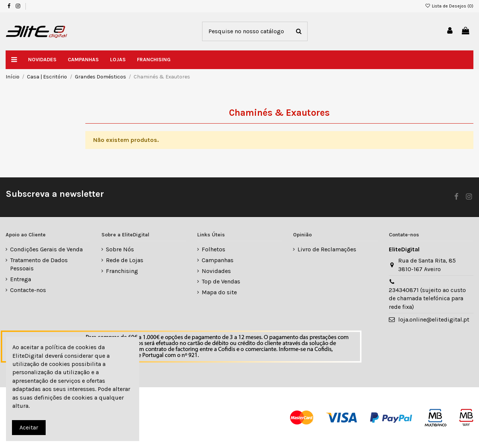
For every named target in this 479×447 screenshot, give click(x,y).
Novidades (216, 270)
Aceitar (28, 427)
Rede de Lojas (124, 260)
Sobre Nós (120, 249)
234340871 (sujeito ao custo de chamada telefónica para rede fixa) (427, 298)
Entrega (20, 279)
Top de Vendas (221, 281)
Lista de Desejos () (449, 6)
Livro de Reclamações (327, 249)
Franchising (122, 270)
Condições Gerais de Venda (46, 249)
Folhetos (213, 249)
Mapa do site (219, 292)
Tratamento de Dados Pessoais (39, 264)
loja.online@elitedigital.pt (433, 319)
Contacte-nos (28, 290)
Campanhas (218, 260)
